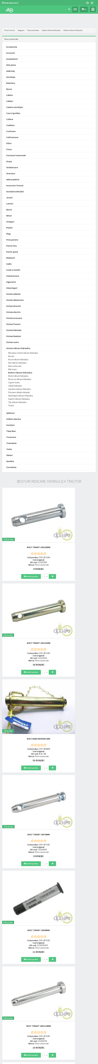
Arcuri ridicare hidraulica (18, 359)
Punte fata (11, 245)
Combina (10, 125)
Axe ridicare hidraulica (17, 362)
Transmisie (11, 443)
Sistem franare (13, 324)
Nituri (9, 215)
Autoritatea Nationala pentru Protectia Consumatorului (71, 1005)
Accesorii (10, 53)
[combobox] (31, 555)
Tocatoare (11, 437)
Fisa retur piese (7, 1012)
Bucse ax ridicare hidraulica (19, 379)
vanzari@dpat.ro (58, 977)
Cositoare (11, 131)
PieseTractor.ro (56, 1061)
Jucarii (9, 197)
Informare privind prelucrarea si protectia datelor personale (73, 1001)
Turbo (9, 449)
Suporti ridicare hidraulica (19, 399)
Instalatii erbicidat (15, 191)
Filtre (8, 143)
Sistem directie (13, 306)
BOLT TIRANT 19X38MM (24, 898)
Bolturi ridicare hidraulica (77, 30)
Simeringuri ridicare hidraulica (20, 395)
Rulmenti (10, 258)
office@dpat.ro (58, 980)
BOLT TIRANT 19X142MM (73, 898)
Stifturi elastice (13, 419)
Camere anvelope (14, 107)
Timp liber (11, 431)
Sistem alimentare (15, 300)
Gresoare (10, 173)
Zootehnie (11, 467)
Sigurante (11, 282)
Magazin (21, 30)
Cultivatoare (12, 137)
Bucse (9, 89)
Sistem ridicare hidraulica (54, 30)
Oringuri (10, 221)
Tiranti (11, 405)
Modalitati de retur (9, 1005)
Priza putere (12, 239)
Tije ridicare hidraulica (17, 402)
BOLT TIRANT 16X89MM (24, 675)
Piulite (9, 227)
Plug (8, 233)
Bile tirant (12, 369)
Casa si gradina (13, 113)
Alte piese (11, 65)
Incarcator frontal (14, 185)
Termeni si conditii (58, 998)
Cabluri (9, 101)
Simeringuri (11, 288)
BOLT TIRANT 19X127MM (24, 749)
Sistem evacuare (14, 318)
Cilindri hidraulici (15, 385)
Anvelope (10, 77)
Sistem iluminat (13, 336)
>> (92, 940)
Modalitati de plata (9, 1001)
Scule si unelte (13, 270)
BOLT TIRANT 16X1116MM (73, 675)
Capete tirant (14, 382)
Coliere (9, 119)
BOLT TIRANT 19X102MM (24, 526)
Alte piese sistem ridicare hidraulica (23, 353)
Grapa (9, 161)
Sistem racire (12, 342)
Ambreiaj (10, 71)
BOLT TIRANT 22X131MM (73, 526)
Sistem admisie (13, 294)
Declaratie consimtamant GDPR (63, 1008)
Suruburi (10, 425)
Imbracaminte (12, 179)
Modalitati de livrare (9, 998)
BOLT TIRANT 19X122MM (73, 824)
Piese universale (34, 30)
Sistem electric (13, 312)
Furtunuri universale (16, 155)
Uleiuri (9, 455)
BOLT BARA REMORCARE (24, 600)
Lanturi (9, 203)
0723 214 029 (56, 963)
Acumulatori (12, 59)
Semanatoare (12, 276)
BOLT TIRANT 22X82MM (73, 749)
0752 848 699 (56, 967)
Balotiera (10, 83)
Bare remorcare (14, 366)
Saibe (9, 264)
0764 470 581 (56, 970)
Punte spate (12, 252)
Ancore (11, 356)
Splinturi (10, 413)
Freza (9, 149)
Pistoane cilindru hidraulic (19, 392)
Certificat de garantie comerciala (14, 1008)
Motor (9, 209)
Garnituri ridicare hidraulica (19, 389)
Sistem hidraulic (13, 330)
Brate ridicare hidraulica (18, 376)
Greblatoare (12, 167)
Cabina (9, 95)
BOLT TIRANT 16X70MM (73, 600)
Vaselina (10, 461)
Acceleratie (11, 47)
